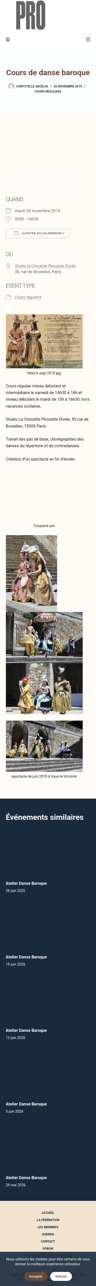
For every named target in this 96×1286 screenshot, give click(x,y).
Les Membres (48, 1227)
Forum (48, 1248)
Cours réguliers (48, 91)
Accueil (48, 1213)
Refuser (61, 1276)
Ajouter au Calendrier (37, 233)
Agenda (48, 1234)
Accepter (35, 1276)
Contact (48, 1241)
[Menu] (88, 39)
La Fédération (48, 1220)
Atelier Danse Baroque (26, 883)
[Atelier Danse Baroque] (48, 851)
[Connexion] (8, 39)
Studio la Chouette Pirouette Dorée (45, 266)
